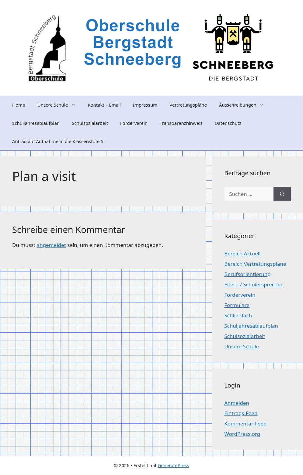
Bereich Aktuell (242, 253)
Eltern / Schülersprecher (253, 284)
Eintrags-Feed (240, 413)
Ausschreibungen (244, 105)
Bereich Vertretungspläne (255, 263)
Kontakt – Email (104, 105)
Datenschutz (227, 123)
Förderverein (134, 123)
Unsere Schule (59, 105)
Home (18, 105)
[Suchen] (282, 194)
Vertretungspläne (188, 105)
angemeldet (51, 244)
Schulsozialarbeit (90, 123)
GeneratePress (173, 465)
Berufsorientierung (247, 274)
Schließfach (238, 315)
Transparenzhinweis (181, 123)
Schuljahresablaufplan (36, 123)
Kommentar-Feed (245, 423)
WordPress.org (242, 433)
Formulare (236, 305)
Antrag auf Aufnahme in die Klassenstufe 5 (57, 141)
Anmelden (236, 402)
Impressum (145, 105)
